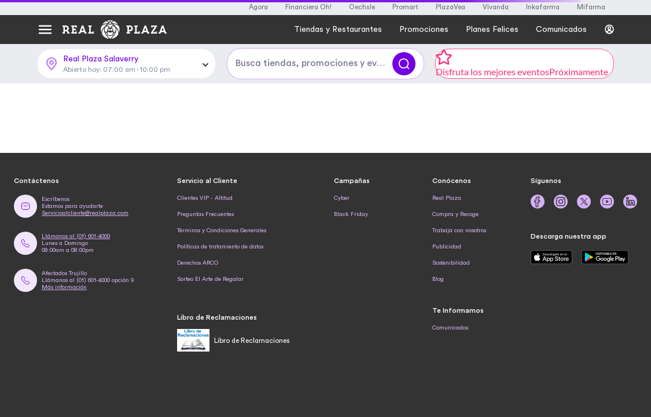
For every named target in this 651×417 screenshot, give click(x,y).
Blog (438, 279)
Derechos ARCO (197, 263)
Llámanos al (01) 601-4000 (76, 236)
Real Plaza (446, 198)
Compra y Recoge (455, 214)
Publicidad (446, 247)
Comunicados (450, 328)
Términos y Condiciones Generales (221, 230)
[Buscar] (403, 63)
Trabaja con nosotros (459, 230)
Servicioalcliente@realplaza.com (85, 213)
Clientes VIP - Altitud (205, 198)
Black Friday (351, 214)
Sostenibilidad (451, 263)
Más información (64, 287)
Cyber (342, 198)
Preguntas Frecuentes (205, 214)
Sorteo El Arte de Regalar (210, 279)
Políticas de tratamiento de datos (220, 247)
